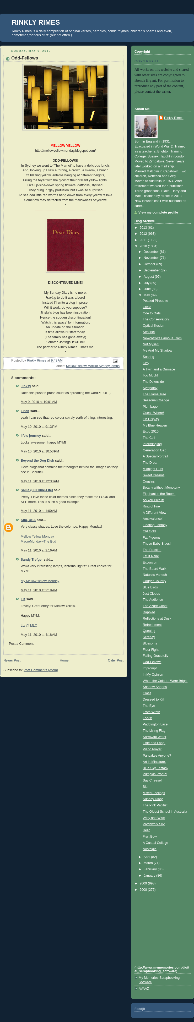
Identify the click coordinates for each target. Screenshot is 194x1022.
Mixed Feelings (154, 793)
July (147, 283)
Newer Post (11, 660)
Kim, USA (28, 520)
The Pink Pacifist (155, 805)
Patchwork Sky (154, 824)
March (149, 863)
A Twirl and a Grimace (159, 369)
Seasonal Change (156, 400)
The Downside (153, 382)
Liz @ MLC (29, 625)
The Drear (150, 462)
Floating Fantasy (155, 525)
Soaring (148, 357)
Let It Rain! (151, 556)
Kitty (146, 363)
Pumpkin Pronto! (155, 774)
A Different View (154, 513)
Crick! (147, 307)
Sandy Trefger (32, 559)
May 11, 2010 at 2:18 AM (39, 590)
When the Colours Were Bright (165, 681)
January (150, 875)
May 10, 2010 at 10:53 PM (40, 451)
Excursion (150, 562)
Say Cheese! (152, 780)
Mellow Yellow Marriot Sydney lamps (93, 366)
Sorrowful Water (154, 737)
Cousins (149, 481)
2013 (144, 227)
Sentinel (149, 332)
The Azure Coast (155, 606)
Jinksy (26, 386)
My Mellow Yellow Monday (40, 581)
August (149, 276)
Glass (147, 693)
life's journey (31, 436)
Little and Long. (154, 743)
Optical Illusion (153, 325)
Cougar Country (154, 581)
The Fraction (152, 550)
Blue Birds (150, 587)
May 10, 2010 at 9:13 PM (39, 427)
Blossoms (150, 643)
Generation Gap (154, 450)
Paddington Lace (155, 724)
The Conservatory (156, 319)
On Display (151, 419)
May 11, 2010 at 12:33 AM (40, 481)
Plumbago (150, 406)
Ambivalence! (153, 519)
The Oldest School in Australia (165, 811)
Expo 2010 (151, 431)
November (152, 258)
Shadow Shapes (155, 687)
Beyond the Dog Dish (37, 460)
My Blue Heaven (155, 425)
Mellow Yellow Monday (37, 536)
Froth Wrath (151, 712)
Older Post (115, 660)
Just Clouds (151, 593)
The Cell (149, 438)
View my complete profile (158, 212)
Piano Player (152, 749)
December (152, 252)
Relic (146, 830)
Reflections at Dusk (157, 618)
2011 (144, 240)
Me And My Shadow (157, 350)
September (152, 270)
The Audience (153, 600)
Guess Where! (153, 413)
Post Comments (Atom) (41, 670)
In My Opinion (153, 674)
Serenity (149, 637)
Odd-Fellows (152, 662)
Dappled (149, 612)
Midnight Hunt (153, 469)
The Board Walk (154, 569)
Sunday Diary (153, 799)
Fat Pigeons (151, 537)
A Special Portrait (155, 456)
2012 (144, 234)
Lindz (25, 411)
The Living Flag (154, 731)
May (147, 295)
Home (64, 660)
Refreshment (152, 625)
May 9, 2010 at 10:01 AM (39, 402)
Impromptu (151, 668)
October (150, 264)
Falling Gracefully (155, 656)
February (151, 869)
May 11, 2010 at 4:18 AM (39, 635)
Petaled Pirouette (155, 301)
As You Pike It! (153, 500)
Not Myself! (151, 344)
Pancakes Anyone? (157, 755)
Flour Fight (151, 650)
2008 (144, 890)
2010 (144, 246)
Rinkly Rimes (174, 118)
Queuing (149, 631)
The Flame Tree (154, 394)
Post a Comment (21, 644)
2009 (144, 883)
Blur (146, 787)
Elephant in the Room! (159, 494)
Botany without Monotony (161, 487)
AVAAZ (144, 989)
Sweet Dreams (154, 475)
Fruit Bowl (150, 836)
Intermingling (152, 444)
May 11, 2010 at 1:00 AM (39, 511)
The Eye (149, 706)
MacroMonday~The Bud (38, 541)
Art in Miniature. (154, 762)
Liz (23, 599)
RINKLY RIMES (36, 22)
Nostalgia (150, 849)
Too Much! (150, 375)
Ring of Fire (151, 506)
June (148, 289)
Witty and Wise (154, 818)
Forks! (147, 718)
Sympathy (150, 388)
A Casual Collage (155, 843)
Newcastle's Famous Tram (162, 338)
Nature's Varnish (155, 575)
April (147, 857)
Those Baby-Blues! (157, 543)
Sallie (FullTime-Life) (37, 490)
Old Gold (149, 531)
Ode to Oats (152, 313)
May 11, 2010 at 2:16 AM (39, 550)
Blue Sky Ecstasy (155, 768)
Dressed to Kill (153, 699)
